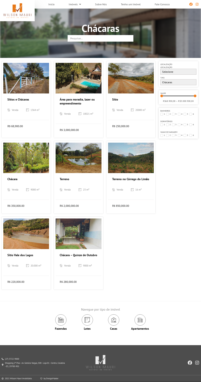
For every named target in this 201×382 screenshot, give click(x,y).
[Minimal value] (178, 96)
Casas (113, 329)
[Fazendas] (60, 320)
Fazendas (61, 329)
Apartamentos (140, 329)
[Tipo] (178, 82)
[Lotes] (87, 320)
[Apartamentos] (140, 320)
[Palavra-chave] (100, 38)
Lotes (87, 329)
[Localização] (178, 72)
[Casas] (113, 320)
